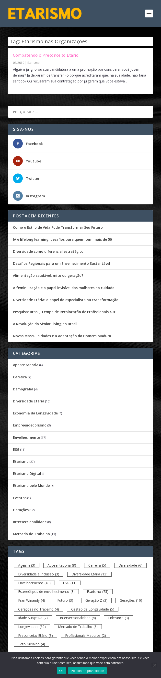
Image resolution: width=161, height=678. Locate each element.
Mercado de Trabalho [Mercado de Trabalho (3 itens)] (78, 626)
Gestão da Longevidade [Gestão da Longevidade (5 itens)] (92, 609)
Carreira (20, 377)
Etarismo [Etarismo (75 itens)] (97, 591)
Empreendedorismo (29, 425)
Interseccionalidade (29, 521)
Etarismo (33, 63)
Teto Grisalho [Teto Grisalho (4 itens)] (31, 644)
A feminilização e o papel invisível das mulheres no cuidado (64, 287)
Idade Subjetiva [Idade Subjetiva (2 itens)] (33, 617)
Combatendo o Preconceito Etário (46, 55)
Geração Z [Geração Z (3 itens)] (96, 600)
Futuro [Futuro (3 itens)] (65, 600)
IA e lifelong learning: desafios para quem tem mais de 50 (62, 239)
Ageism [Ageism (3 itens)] (26, 565)
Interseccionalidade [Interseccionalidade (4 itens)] (78, 617)
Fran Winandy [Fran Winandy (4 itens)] (31, 600)
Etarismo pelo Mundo (31, 485)
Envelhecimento (26, 437)
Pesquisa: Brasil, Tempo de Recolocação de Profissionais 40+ (64, 311)
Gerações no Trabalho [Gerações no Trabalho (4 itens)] (38, 609)
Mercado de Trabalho (31, 534)
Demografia (23, 389)
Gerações (21, 509)
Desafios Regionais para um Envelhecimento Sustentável (61, 263)
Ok (61, 671)
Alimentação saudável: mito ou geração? (48, 275)
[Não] (154, 665)
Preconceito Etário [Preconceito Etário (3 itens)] (35, 635)
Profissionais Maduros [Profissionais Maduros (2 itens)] (85, 635)
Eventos (19, 497)
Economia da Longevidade (35, 413)
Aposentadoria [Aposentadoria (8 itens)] (61, 565)
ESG (16, 449)
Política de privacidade (87, 671)
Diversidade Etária (28, 401)
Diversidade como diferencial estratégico (48, 251)
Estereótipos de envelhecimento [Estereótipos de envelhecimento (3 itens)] (46, 591)
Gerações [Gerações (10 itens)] (131, 600)
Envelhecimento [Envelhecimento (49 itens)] (34, 583)
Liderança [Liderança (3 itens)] (118, 617)
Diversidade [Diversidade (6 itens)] (130, 565)
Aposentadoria (25, 364)
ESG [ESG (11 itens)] (70, 583)
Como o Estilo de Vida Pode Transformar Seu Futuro (58, 227)
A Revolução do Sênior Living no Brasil (45, 323)
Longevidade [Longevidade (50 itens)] (32, 626)
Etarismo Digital (27, 473)
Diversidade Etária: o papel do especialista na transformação (65, 299)
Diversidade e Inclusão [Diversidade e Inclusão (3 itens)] (38, 574)
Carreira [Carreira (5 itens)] (97, 565)
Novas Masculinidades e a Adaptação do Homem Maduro (62, 335)
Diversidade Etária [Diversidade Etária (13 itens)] (89, 574)
